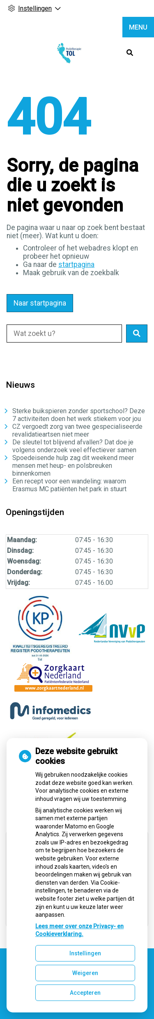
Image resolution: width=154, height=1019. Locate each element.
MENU (138, 27)
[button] (136, 333)
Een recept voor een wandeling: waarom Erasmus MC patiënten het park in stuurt (69, 485)
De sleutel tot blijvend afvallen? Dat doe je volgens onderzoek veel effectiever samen (74, 446)
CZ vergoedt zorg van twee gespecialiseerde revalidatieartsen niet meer (77, 430)
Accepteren (85, 992)
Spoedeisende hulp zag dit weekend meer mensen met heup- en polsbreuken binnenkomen (73, 465)
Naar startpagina (40, 303)
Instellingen (85, 953)
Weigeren (85, 973)
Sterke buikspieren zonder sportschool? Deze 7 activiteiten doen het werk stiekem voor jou (78, 415)
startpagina (76, 264)
